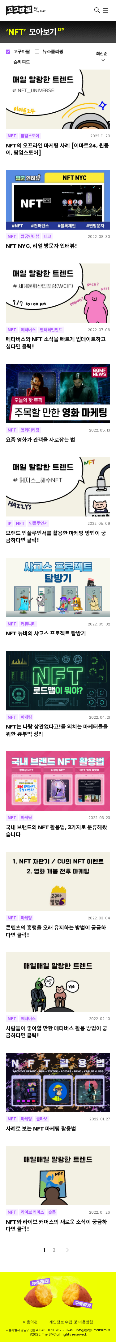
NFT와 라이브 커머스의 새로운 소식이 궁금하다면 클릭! (56, 1225)
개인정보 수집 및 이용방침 (71, 1321)
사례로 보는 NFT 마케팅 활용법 (41, 1128)
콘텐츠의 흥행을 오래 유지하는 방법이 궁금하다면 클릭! (56, 931)
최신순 (101, 56)
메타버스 (28, 330)
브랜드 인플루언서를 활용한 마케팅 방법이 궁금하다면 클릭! (56, 536)
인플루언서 (38, 523)
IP (9, 523)
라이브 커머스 (32, 1212)
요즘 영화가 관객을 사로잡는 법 (40, 439)
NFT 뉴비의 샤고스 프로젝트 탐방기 (46, 633)
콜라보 (41, 1119)
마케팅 (26, 717)
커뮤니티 (28, 624)
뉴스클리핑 (52, 51)
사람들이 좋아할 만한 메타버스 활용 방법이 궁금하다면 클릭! (56, 1032)
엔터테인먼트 (51, 330)
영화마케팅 (30, 430)
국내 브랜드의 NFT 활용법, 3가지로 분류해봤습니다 (56, 831)
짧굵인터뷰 (30, 236)
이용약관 (30, 1321)
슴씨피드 (21, 61)
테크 (47, 236)
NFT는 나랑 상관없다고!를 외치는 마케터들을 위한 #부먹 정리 (57, 730)
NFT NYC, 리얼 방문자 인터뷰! (41, 245)
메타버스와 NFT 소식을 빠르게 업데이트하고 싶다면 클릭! (56, 343)
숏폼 (52, 1212)
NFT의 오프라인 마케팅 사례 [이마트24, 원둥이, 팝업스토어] (57, 149)
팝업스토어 (30, 136)
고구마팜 (21, 51)
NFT (11, 136)
